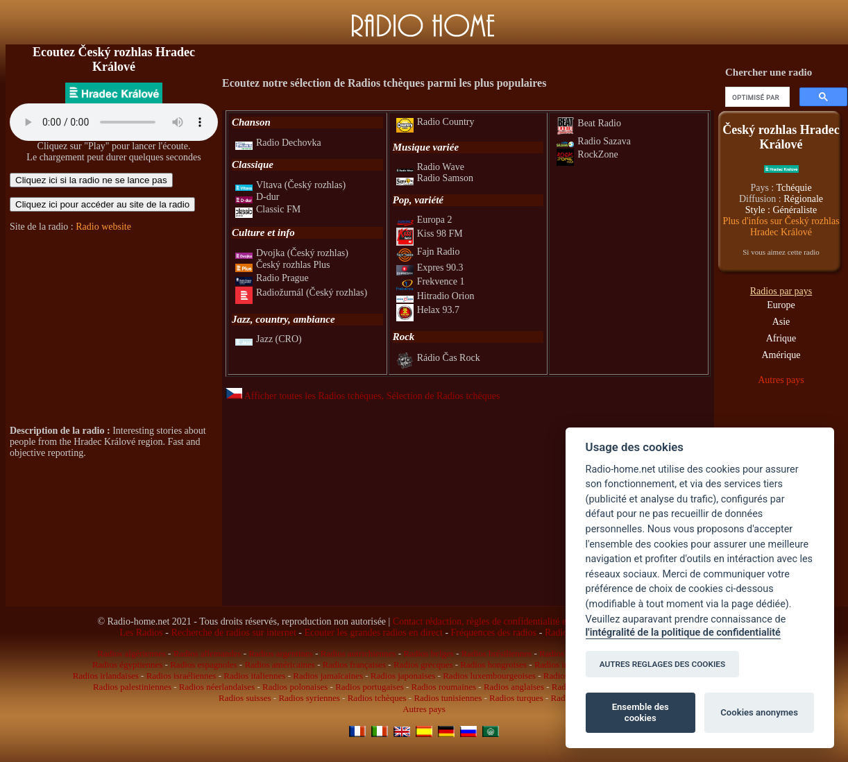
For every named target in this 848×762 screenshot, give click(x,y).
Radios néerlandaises (217, 686)
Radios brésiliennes (496, 653)
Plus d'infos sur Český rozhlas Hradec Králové (780, 226)
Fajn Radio (428, 251)
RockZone (587, 154)
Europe (781, 305)
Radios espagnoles (203, 664)
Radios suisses (245, 698)
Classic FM (267, 209)
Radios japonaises (403, 675)
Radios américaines (279, 664)
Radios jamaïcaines (328, 675)
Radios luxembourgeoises (489, 675)
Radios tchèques (377, 698)
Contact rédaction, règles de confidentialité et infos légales (506, 621)
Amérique (781, 355)
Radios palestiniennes (132, 686)
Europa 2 (424, 219)
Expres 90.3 (430, 267)
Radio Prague (272, 278)
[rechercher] (756, 97)
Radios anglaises (514, 686)
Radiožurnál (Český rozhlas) (301, 292)
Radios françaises (354, 664)
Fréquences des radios (494, 632)
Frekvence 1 (430, 281)
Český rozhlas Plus (282, 265)
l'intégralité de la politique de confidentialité (683, 632)
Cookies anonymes (759, 712)
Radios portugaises (369, 686)
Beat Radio (589, 123)
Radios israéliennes (181, 675)
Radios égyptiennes (127, 664)
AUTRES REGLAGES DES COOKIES (663, 664)
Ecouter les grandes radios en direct (373, 632)
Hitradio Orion (435, 296)
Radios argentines (280, 653)
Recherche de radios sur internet (233, 632)
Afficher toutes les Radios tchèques (304, 396)
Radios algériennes (131, 653)
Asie (781, 321)
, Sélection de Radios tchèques (441, 396)
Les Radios (141, 632)
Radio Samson (434, 178)
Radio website (103, 226)
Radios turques (516, 698)
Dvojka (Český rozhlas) (291, 253)
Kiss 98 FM (429, 233)
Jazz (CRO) (268, 339)
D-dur (257, 197)
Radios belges (428, 653)
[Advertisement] (114, 329)
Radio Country (435, 122)
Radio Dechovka (278, 142)
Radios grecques (423, 664)
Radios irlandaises (106, 675)
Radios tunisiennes (448, 698)
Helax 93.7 (427, 310)
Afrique (781, 338)
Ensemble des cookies (640, 712)
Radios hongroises (493, 664)
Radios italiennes (254, 675)
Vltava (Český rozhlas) (290, 185)
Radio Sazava (594, 141)
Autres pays (781, 380)
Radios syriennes (308, 698)
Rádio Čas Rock (438, 358)
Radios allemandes (207, 653)
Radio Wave (430, 167)
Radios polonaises (295, 686)
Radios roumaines (444, 686)
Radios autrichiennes (358, 653)
